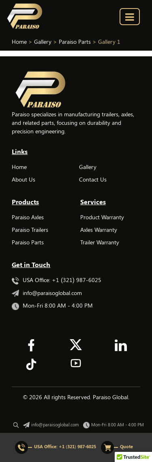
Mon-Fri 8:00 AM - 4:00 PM (52, 305)
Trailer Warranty (99, 242)
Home (19, 167)
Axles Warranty (98, 229)
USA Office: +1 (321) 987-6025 (56, 280)
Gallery (87, 167)
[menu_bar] (130, 16)
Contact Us (93, 179)
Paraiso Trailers (30, 229)
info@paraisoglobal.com (47, 293)
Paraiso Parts (28, 242)
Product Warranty (102, 217)
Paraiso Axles (28, 217)
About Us (23, 179)
